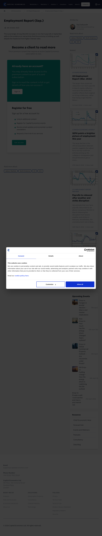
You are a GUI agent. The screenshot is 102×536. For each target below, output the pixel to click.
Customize (51, 284)
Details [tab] (51, 256)
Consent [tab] (21, 256)
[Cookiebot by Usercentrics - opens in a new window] (85, 250)
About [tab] (81, 256)
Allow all (80, 284)
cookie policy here (22, 276)
